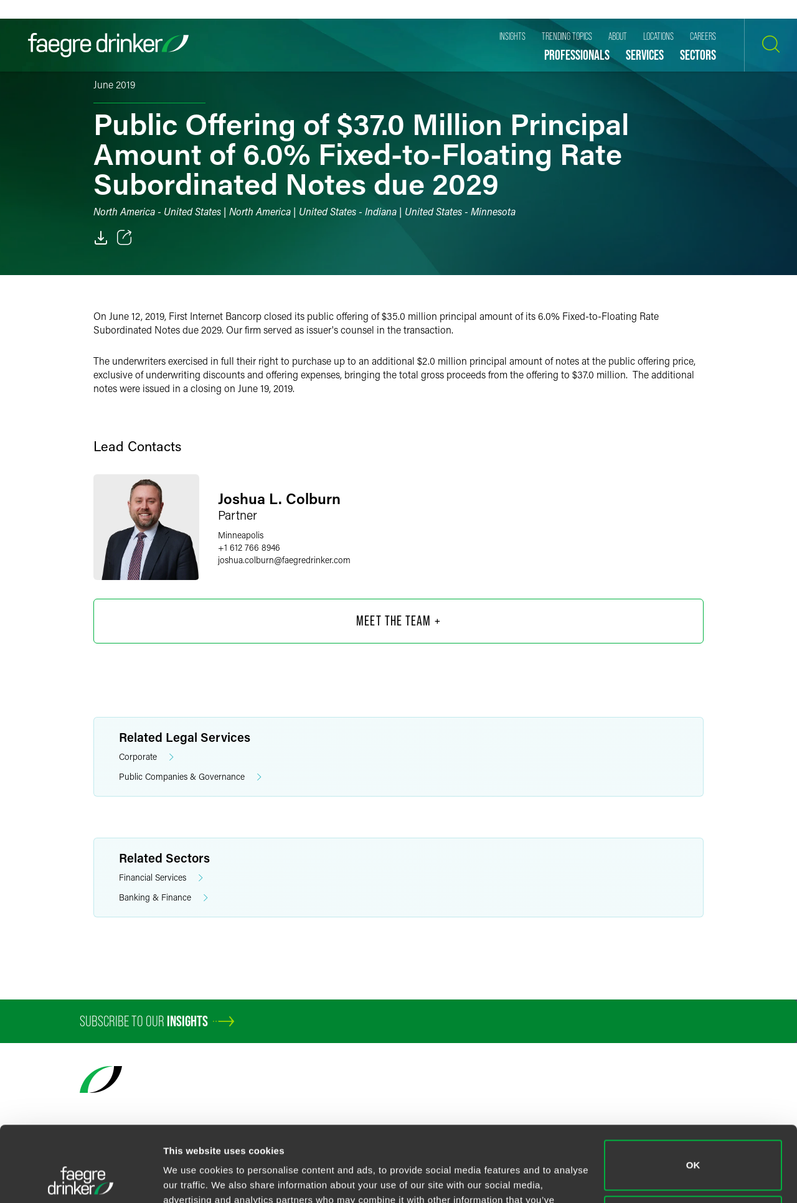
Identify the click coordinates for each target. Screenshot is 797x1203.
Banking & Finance (163, 897)
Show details (192, 1178)
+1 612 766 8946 (249, 547)
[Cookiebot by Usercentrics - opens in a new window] (80, 1178)
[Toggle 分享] (124, 237)
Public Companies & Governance (190, 777)
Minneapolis (240, 535)
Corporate (146, 757)
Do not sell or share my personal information (693, 1150)
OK (693, 1094)
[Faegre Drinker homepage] (108, 45)
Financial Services (161, 877)
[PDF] (101, 237)
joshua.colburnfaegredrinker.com (284, 560)
